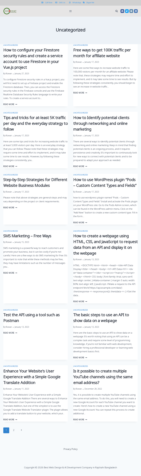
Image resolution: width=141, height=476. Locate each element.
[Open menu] (70, 11)
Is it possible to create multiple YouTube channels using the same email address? (103, 377)
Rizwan (9, 74)
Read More (10, 104)
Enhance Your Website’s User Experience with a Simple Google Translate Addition (31, 377)
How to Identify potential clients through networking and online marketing (101, 123)
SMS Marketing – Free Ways (27, 236)
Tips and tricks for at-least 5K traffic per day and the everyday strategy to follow (35, 123)
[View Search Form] (116, 11)
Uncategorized (10, 45)
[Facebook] (122, 11)
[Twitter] (127, 11)
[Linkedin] (136, 11)
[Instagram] (131, 11)
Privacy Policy (70, 449)
